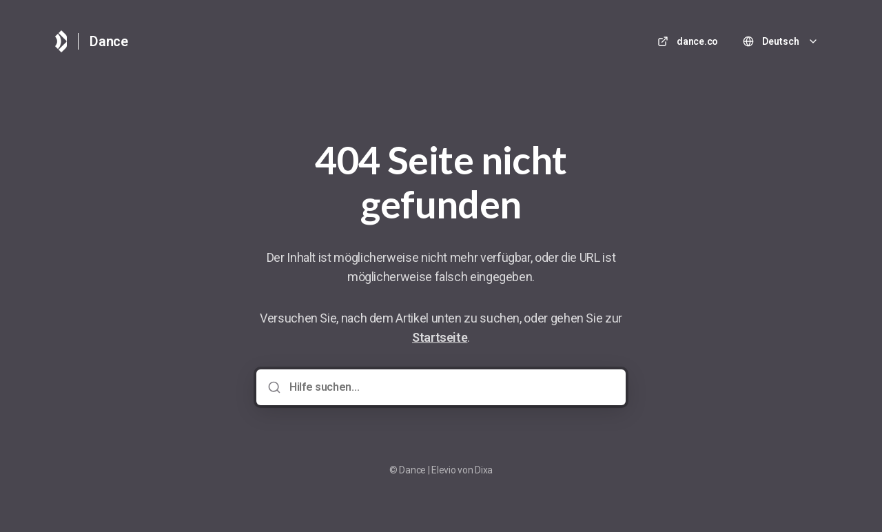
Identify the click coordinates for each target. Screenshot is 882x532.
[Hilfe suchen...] (450, 387)
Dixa (484, 469)
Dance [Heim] (109, 41)
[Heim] (61, 41)
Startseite (439, 337)
